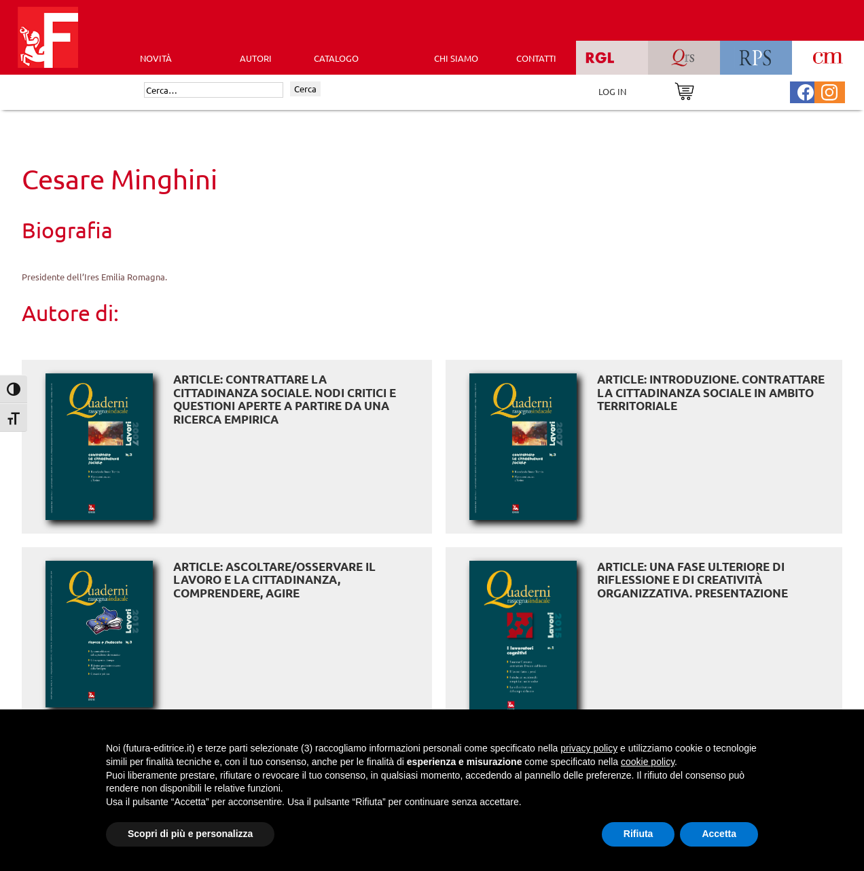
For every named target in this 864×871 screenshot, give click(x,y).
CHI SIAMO (456, 58)
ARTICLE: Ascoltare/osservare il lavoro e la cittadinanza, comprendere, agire (274, 579)
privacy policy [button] (588, 748)
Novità (156, 58)
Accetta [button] (719, 833)
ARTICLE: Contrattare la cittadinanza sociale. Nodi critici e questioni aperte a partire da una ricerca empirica (284, 399)
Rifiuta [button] (638, 833)
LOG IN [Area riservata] (612, 91)
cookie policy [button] (647, 761)
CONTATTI (536, 58)
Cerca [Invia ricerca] (305, 88)
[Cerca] (213, 90)
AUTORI (256, 58)
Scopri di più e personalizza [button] (190, 833)
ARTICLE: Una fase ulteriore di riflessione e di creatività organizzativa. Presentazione (692, 579)
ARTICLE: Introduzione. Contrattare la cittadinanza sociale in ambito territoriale (711, 392)
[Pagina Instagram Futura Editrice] (829, 90)
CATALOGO (336, 58)
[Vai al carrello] (684, 90)
